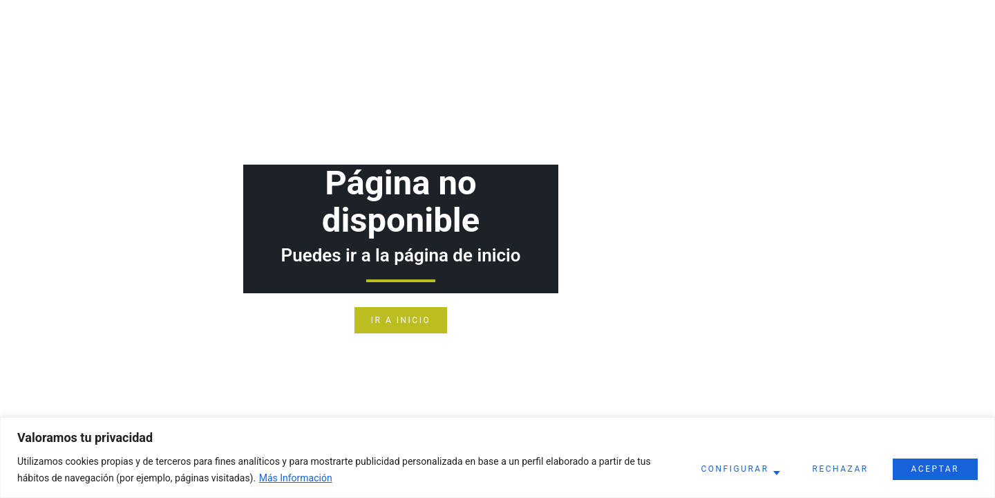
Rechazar (841, 469)
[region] (497, 457)
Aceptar (935, 469)
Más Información (295, 477)
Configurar (734, 469)
